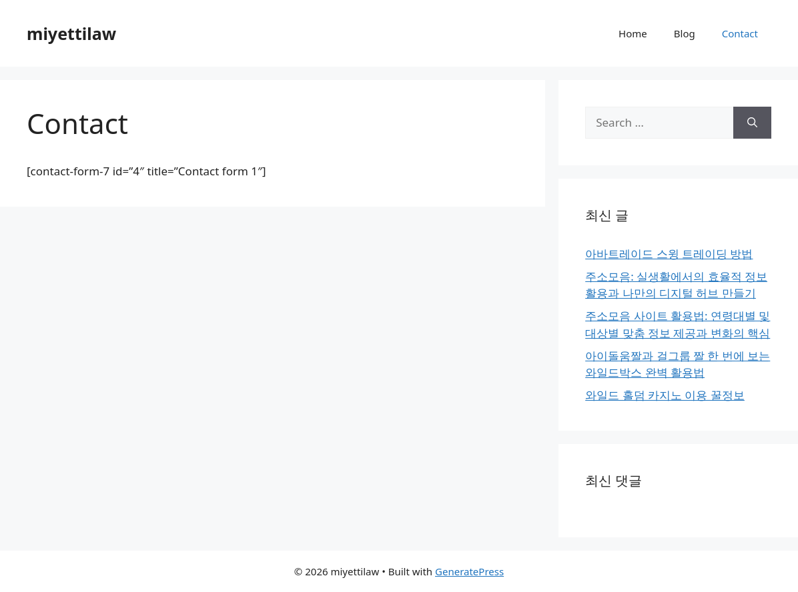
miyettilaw (71, 33)
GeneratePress (469, 571)
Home (633, 33)
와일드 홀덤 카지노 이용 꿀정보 (665, 395)
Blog (684, 33)
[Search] (752, 123)
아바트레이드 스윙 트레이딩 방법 (669, 253)
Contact (740, 33)
